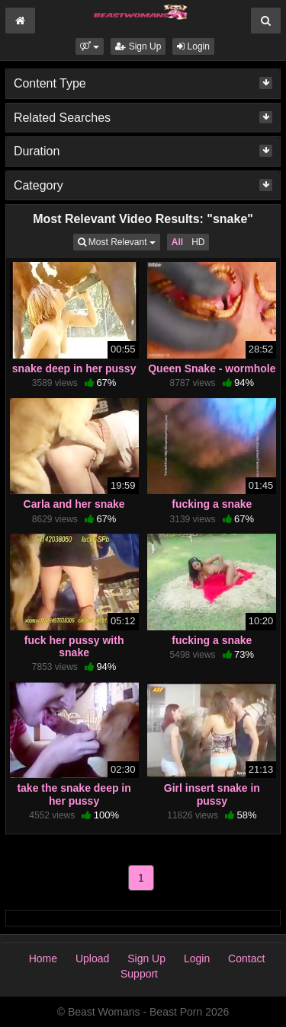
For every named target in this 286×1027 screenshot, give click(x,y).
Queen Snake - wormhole (211, 368)
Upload (92, 958)
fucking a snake (212, 504)
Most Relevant (119, 240)
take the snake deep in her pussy (73, 794)
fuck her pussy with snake (74, 646)
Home (43, 958)
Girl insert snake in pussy (212, 794)
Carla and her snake (74, 504)
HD (197, 242)
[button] (90, 46)
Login (193, 46)
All (177, 242)
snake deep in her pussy (74, 368)
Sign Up (138, 46)
